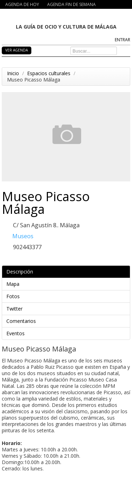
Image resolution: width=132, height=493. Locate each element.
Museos (22, 236)
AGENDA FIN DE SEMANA (71, 4)
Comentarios (67, 321)
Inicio (13, 73)
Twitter (67, 308)
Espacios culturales (48, 73)
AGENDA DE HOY (22, 4)
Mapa (67, 284)
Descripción (67, 271)
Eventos (67, 333)
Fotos (67, 296)
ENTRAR (122, 40)
